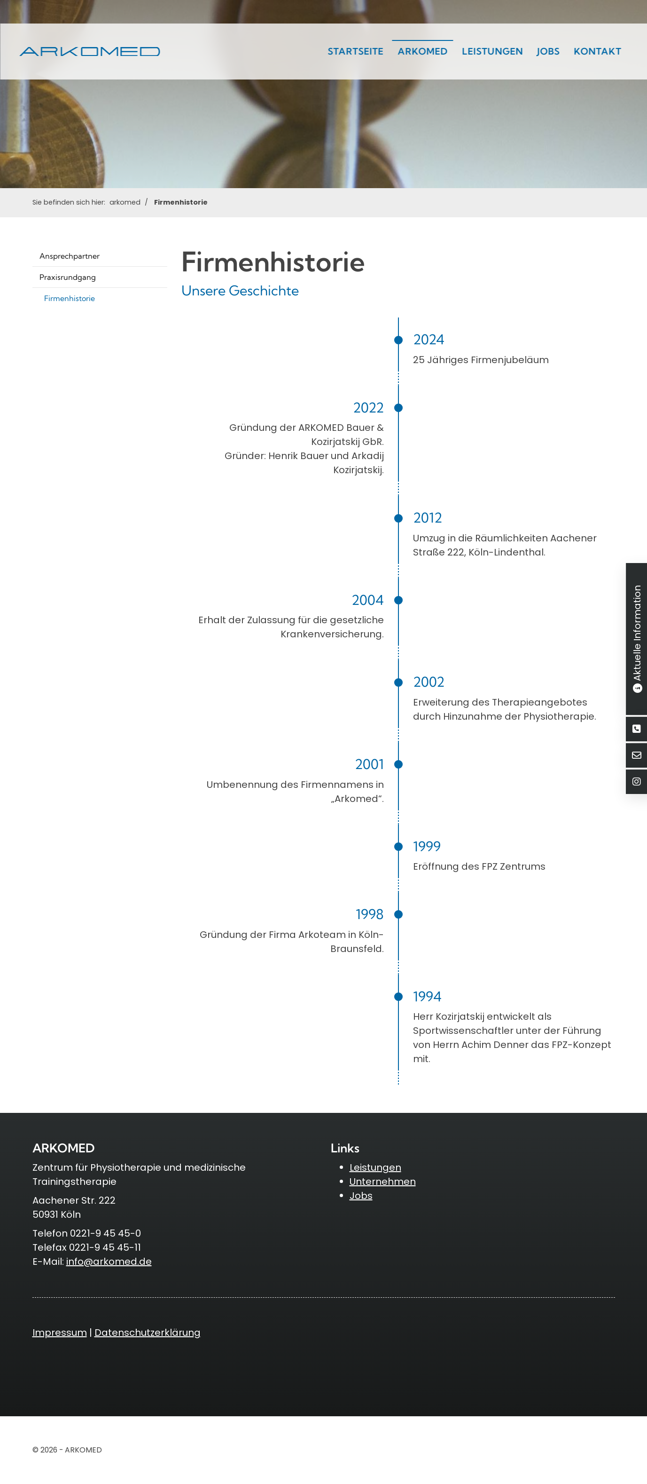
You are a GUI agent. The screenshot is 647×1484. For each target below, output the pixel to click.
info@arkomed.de (109, 1261)
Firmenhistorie (181, 202)
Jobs (548, 51)
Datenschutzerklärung (147, 1332)
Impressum (59, 1332)
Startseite (355, 51)
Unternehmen (383, 1181)
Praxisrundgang (67, 277)
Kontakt (597, 51)
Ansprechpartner (69, 256)
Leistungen (492, 51)
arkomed (423, 51)
